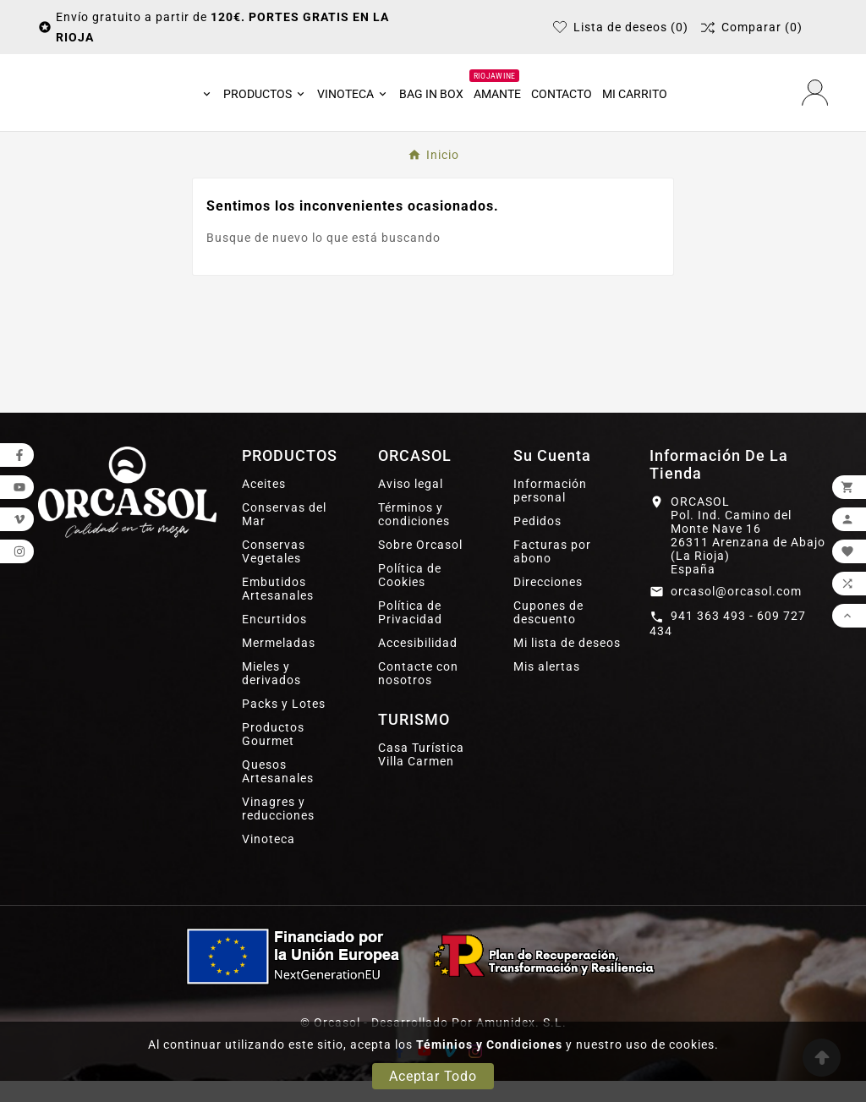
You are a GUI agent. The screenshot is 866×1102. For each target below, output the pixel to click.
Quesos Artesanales (278, 792)
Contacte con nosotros (418, 694)
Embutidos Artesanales (278, 609)
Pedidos (537, 542)
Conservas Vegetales (273, 572)
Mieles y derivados (271, 694)
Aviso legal (410, 505)
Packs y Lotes (284, 725)
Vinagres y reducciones (278, 829)
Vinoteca (268, 860)
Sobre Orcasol (420, 566)
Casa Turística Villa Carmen (421, 775)
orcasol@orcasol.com (736, 612)
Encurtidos (274, 640)
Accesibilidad (418, 664)
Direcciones (548, 603)
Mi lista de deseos (567, 664)
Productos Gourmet (273, 755)
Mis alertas (546, 687)
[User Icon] (815, 103)
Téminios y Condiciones (489, 1044)
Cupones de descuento (548, 633)
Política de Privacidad (410, 633)
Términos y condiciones (414, 535)
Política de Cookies (409, 596)
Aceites (264, 505)
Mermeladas (278, 664)
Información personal (550, 511)
